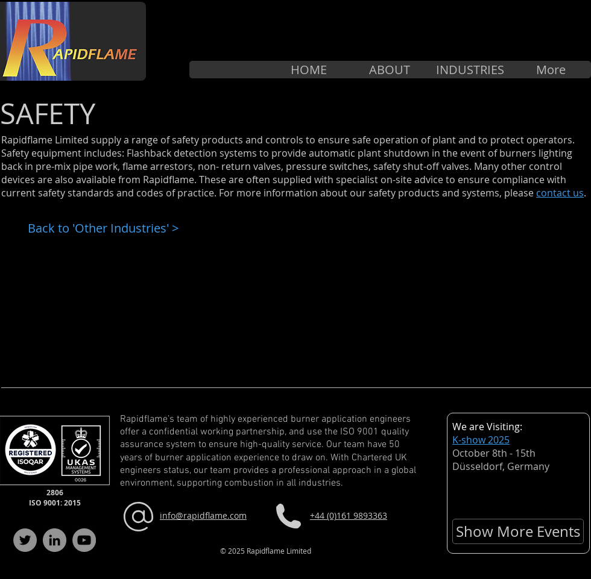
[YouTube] (84, 540)
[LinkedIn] (54, 540)
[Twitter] (25, 540)
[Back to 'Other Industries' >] (106, 228)
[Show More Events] (518, 531)
